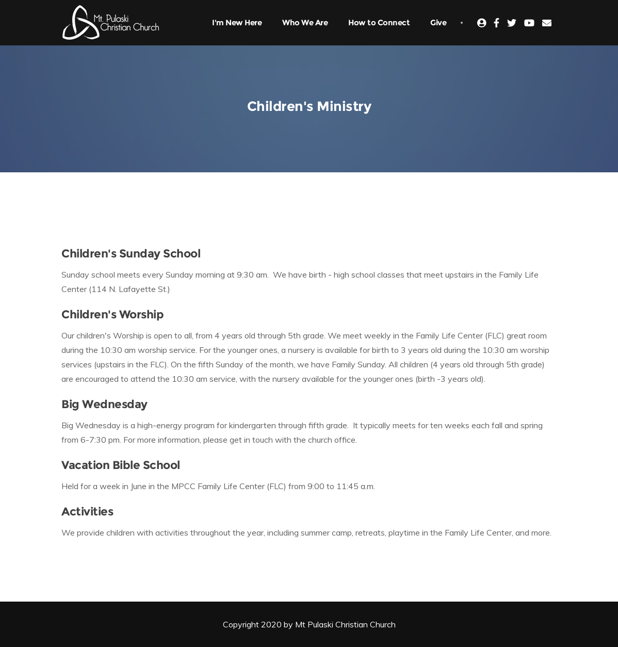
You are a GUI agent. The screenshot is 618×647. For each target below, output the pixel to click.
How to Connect (379, 22)
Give (438, 22)
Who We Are (305, 22)
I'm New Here (237, 22)
